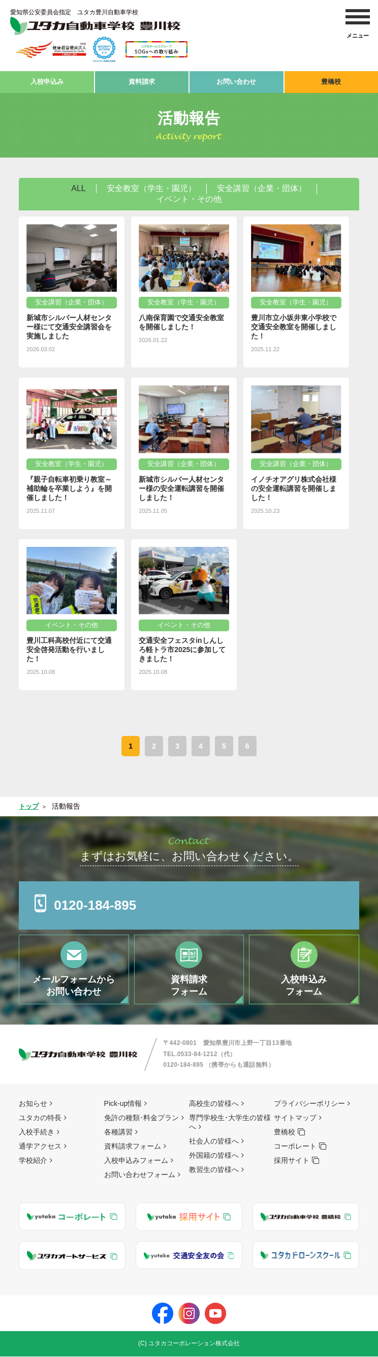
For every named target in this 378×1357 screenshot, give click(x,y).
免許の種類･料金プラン (141, 1118)
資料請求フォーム (132, 1147)
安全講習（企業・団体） (261, 185)
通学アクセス (40, 1147)
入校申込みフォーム (136, 1161)
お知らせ (33, 1104)
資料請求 (142, 80)
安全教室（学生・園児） (151, 185)
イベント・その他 (189, 196)
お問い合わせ (236, 80)
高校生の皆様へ (214, 1104)
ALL (78, 185)
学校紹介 (33, 1161)
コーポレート (295, 1147)
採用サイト (291, 1161)
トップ (29, 803)
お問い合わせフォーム (139, 1175)
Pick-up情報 (123, 1104)
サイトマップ (295, 1118)
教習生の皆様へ (214, 1170)
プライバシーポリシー (309, 1104)
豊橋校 (331, 80)
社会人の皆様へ (214, 1141)
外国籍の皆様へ (214, 1156)
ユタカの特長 (40, 1118)
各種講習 (118, 1132)
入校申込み (47, 80)
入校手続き (36, 1132)
